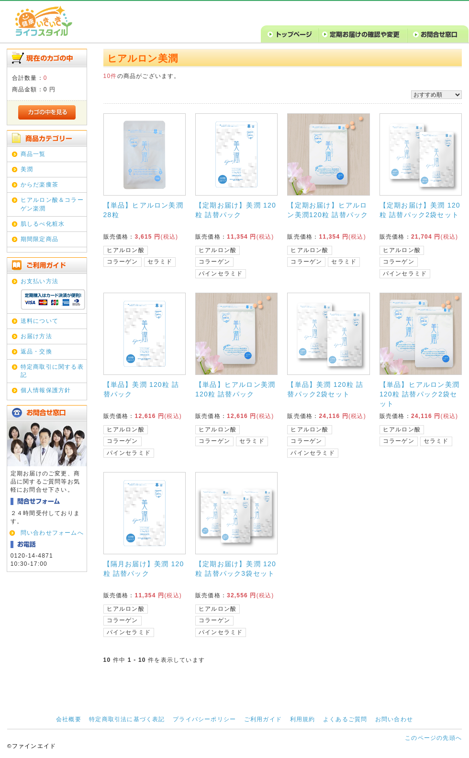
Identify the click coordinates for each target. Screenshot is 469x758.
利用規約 (302, 719)
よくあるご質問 (345, 719)
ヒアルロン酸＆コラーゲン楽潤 (52, 204)
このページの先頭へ (433, 738)
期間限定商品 (39, 239)
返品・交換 (36, 351)
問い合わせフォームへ (52, 532)
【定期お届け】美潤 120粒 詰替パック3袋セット (235, 568)
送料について (39, 321)
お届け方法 (36, 336)
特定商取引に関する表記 (52, 370)
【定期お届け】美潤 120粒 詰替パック (235, 210)
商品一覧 (33, 154)
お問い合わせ (394, 719)
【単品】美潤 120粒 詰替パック (141, 389)
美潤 (27, 169)
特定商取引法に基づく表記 (127, 719)
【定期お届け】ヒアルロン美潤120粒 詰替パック (327, 210)
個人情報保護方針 (46, 390)
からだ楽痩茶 (39, 184)
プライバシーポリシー (204, 719)
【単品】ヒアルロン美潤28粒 (143, 210)
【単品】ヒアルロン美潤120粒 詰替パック (235, 389)
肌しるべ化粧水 (43, 223)
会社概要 (68, 719)
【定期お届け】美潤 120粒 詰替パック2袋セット (420, 210)
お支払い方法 (39, 281)
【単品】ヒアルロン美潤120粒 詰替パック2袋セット (419, 394)
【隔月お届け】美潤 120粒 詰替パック (143, 568)
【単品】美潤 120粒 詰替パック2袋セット (325, 389)
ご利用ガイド (263, 719)
